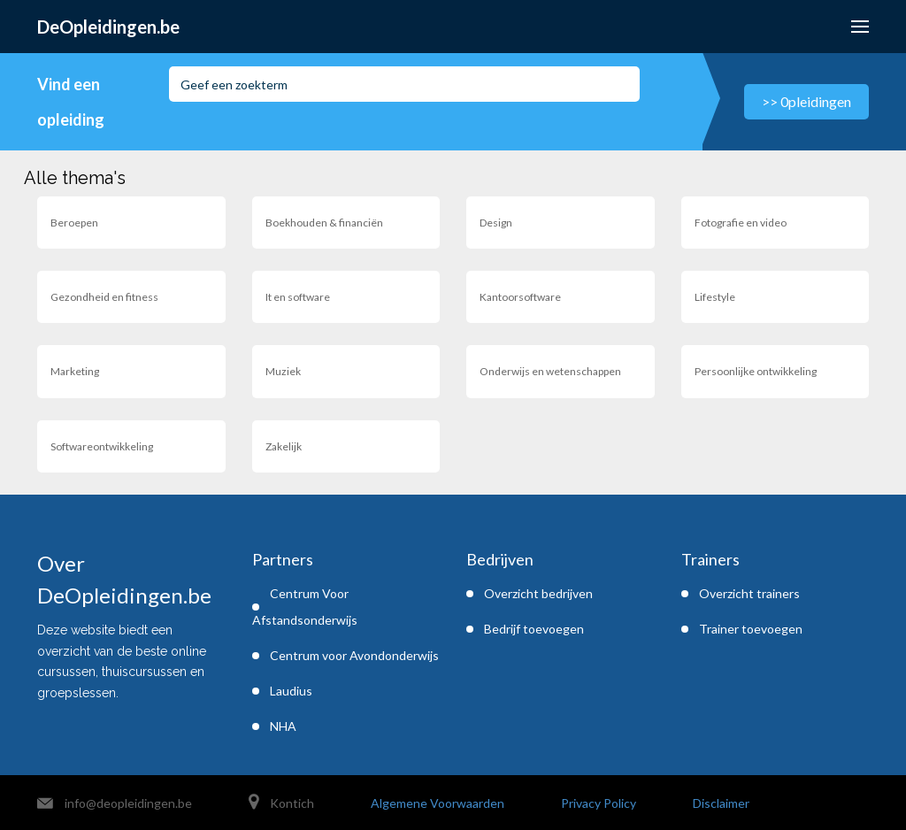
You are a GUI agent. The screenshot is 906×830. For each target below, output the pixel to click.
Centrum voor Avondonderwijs (354, 655)
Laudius (291, 690)
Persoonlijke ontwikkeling (756, 371)
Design (496, 222)
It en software (297, 297)
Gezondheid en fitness (104, 297)
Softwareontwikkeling (101, 446)
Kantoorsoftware (520, 297)
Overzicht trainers (749, 593)
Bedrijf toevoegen (534, 628)
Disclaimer (721, 803)
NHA (283, 726)
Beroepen (74, 222)
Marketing (74, 371)
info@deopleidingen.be (128, 803)
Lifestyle (715, 297)
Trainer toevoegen (750, 628)
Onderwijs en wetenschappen (550, 371)
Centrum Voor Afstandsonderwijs (304, 606)
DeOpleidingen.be (108, 26)
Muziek (283, 371)
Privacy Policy (598, 803)
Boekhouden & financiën (324, 222)
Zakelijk (283, 446)
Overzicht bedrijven (538, 593)
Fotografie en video (741, 222)
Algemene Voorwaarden (437, 803)
